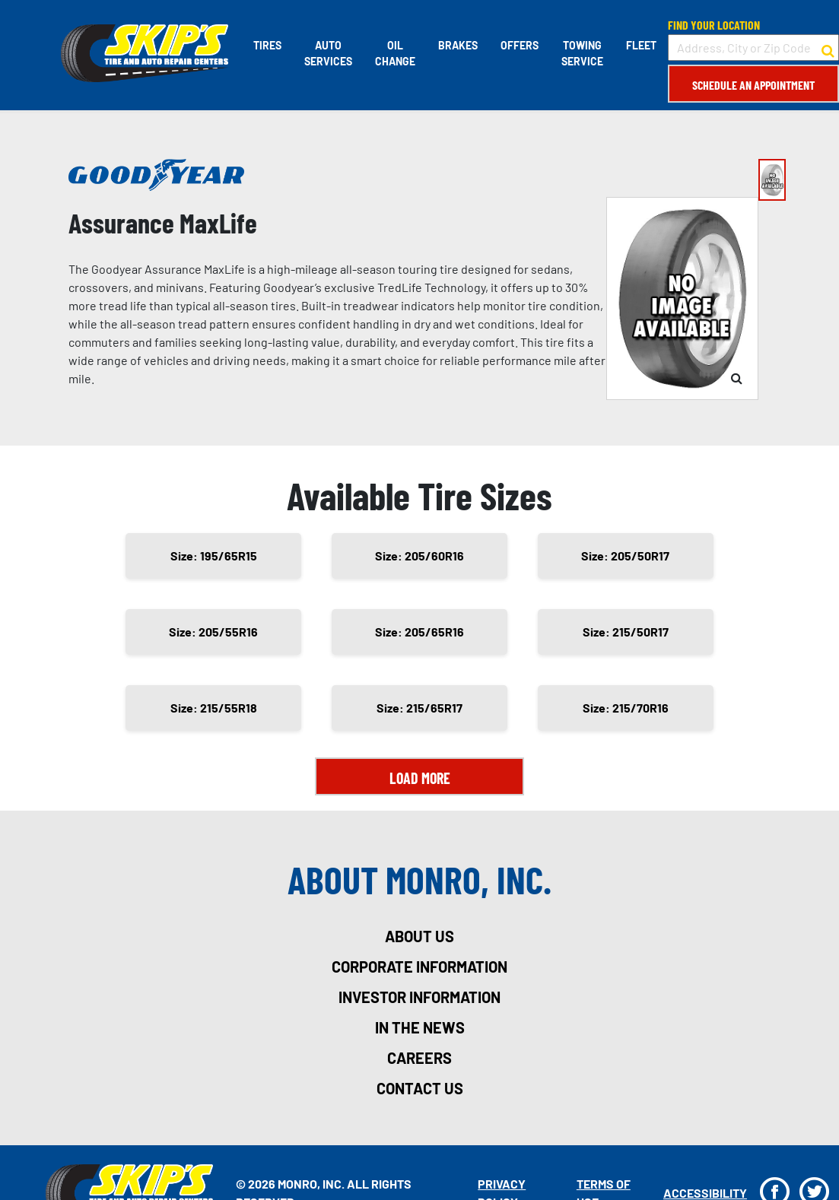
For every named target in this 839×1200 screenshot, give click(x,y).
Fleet (641, 45)
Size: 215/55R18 (213, 707)
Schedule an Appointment (753, 85)
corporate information (419, 966)
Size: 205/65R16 (419, 631)
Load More (419, 778)
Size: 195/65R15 (213, 555)
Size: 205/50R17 (625, 555)
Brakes (458, 45)
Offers (520, 45)
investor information (419, 997)
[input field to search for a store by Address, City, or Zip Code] (753, 47)
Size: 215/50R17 (626, 631)
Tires (267, 45)
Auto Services (328, 53)
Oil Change (395, 53)
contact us (420, 1088)
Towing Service (582, 53)
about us (419, 936)
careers (419, 1058)
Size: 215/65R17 (419, 707)
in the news (420, 1027)
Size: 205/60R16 (419, 555)
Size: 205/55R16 (213, 631)
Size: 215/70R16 (626, 707)
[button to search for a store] (828, 48)
